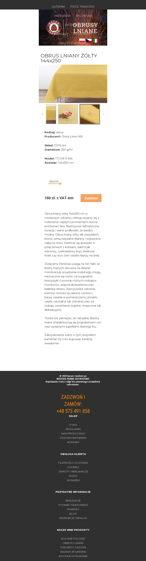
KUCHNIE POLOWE (73, 538)
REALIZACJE (73, 500)
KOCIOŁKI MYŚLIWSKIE (73, 556)
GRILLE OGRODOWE (73, 43)
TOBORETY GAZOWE (73, 547)
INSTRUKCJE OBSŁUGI (73, 518)
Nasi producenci (73, 433)
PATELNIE (72, 25)
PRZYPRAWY (83, 34)
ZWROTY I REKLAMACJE (73, 471)
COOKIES (73, 467)
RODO (73, 475)
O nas (73, 424)
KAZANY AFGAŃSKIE (73, 551)
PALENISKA (84, 15)
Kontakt (73, 442)
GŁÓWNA (58, 6)
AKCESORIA (62, 15)
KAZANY (54, 25)
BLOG (73, 513)
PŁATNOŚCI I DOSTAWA (73, 462)
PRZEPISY (73, 509)
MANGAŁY (61, 34)
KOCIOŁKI (91, 25)
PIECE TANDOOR (82, 6)
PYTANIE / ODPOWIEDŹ (73, 504)
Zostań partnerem (73, 437)
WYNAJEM (73, 480)
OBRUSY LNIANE (73, 542)
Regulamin (73, 429)
